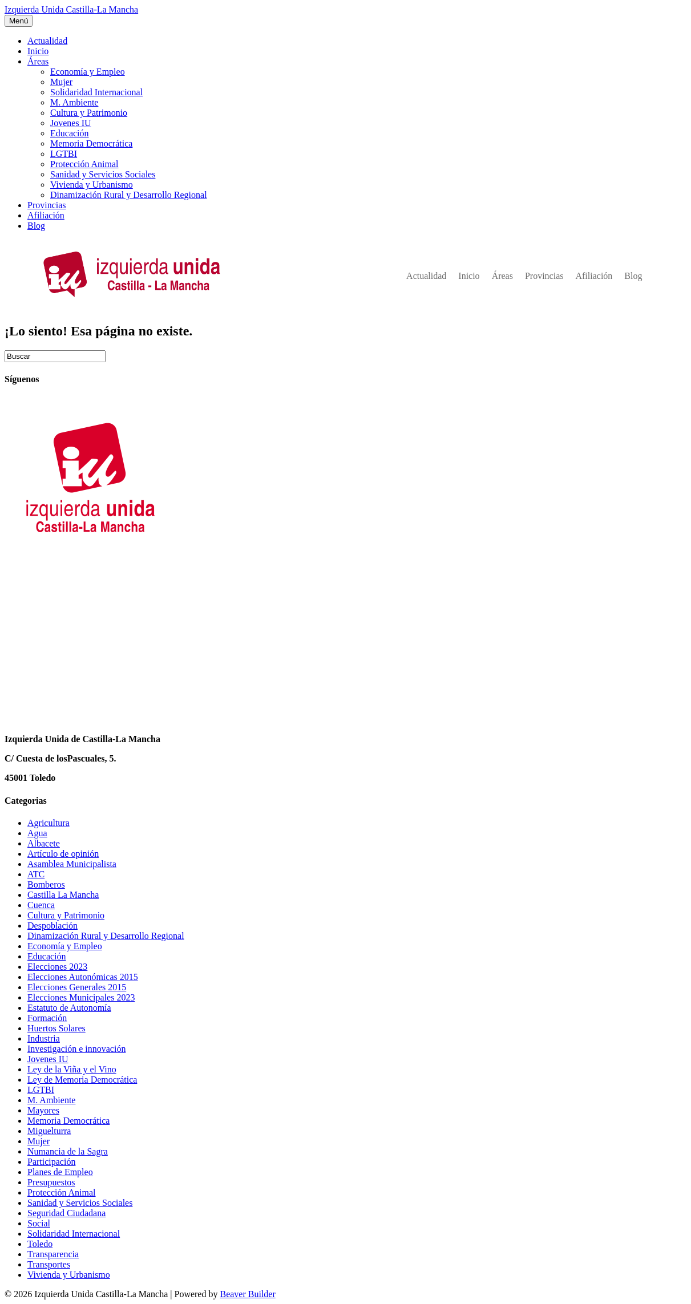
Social (38, 1223)
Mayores (43, 1110)
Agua (37, 833)
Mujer (61, 82)
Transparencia (53, 1254)
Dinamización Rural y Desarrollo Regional (128, 195)
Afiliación (45, 215)
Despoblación (52, 925)
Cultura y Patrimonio (88, 113)
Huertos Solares (56, 1028)
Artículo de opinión (63, 853)
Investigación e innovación (76, 1049)
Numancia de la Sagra (67, 1151)
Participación (51, 1162)
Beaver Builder (247, 1294)
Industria (43, 1038)
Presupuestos (51, 1182)
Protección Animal (84, 164)
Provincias (46, 205)
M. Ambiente (74, 102)
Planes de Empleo (60, 1172)
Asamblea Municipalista (71, 864)
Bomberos (46, 884)
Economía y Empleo (87, 71)
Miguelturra (49, 1131)
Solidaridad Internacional (96, 92)
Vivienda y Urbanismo (91, 184)
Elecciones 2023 (57, 966)
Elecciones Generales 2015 (76, 987)
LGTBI (63, 154)
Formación (47, 1018)
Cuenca (41, 905)
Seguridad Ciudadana (66, 1213)
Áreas (38, 61)
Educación (69, 133)
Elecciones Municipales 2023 (81, 997)
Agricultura (48, 823)
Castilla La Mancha (63, 895)
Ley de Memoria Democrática (82, 1079)
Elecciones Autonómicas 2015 (82, 977)
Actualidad (47, 41)
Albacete (43, 843)
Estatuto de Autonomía (69, 1008)
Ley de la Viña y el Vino (71, 1069)
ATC (36, 874)
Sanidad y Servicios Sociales (102, 174)
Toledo (39, 1244)
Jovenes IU (70, 123)
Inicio (38, 51)
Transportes (48, 1264)
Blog (36, 225)
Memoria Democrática (91, 143)
